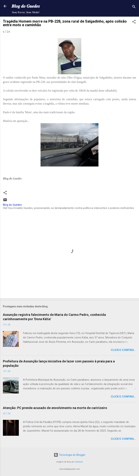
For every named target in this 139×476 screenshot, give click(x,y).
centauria (79, 462)
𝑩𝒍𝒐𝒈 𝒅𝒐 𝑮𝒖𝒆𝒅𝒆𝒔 (26, 6)
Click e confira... (123, 350)
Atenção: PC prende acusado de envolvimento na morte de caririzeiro (55, 408)
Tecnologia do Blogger (69, 454)
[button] (134, 22)
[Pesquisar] (134, 7)
